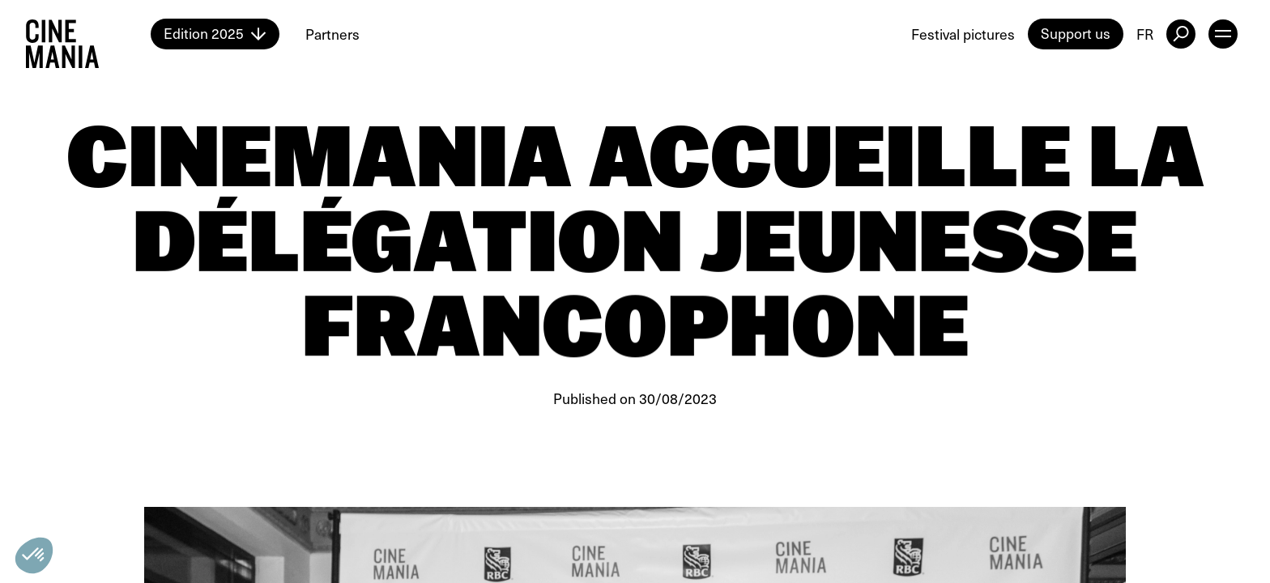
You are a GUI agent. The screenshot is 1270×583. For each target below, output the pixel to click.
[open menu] (1223, 34)
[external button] (1180, 34)
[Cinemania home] (88, 34)
